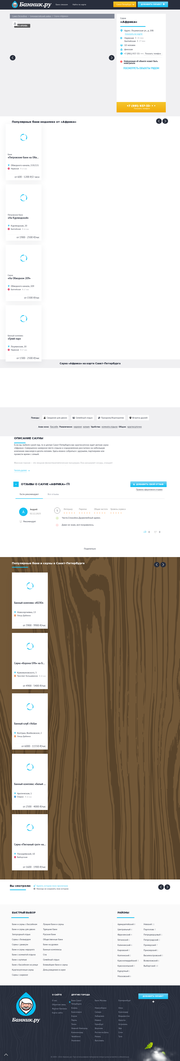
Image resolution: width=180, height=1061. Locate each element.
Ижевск (98, 1020)
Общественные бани (53, 939)
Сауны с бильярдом (21, 939)
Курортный (124, 971)
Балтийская (130, 41)
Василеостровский (153, 955)
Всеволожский (151, 960)
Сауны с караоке (20, 974)
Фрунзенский (125, 934)
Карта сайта (57, 1012)
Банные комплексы (52, 949)
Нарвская (129, 38)
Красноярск (76, 1012)
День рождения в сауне (54, 969)
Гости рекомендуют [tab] (29, 494)
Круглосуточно (134, 426)
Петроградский (152, 939)
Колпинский (124, 955)
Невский (149, 924)
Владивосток (124, 1016)
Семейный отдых (84, 417)
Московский (124, 976)
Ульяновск (75, 1040)
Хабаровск (99, 1016)
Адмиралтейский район (40, 16)
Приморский (151, 945)
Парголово (150, 929)
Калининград (77, 1032)
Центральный (125, 929)
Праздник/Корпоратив (112, 417)
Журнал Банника (59, 1008)
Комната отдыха (110, 426)
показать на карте (133, 34)
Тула (120, 1036)
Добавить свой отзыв (148, 484)
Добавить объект (153, 4)
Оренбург (99, 1024)
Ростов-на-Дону (102, 1032)
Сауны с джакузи (20, 944)
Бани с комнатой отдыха (24, 954)
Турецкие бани (50, 929)
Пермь (74, 1020)
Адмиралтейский (126, 924)
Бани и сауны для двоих (23, 929)
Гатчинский (124, 939)
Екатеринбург (124, 1000)
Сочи (120, 1032)
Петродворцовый (153, 934)
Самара (98, 1012)
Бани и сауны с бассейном (24, 924)
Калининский (125, 945)
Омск (120, 1008)
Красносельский (126, 965)
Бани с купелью (19, 959)
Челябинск (76, 1036)
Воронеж (99, 1028)
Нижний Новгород (79, 1028)
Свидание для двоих (57, 417)
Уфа (120, 1028)
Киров (74, 1016)
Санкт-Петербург (19, 16)
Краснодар (123, 1012)
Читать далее (20, 470)
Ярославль (99, 1040)
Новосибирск (100, 1008)
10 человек (129, 45)
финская (128, 49)
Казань (74, 1008)
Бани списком (62, 4)
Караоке (78, 426)
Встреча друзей (140, 417)
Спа (45, 954)
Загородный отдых (21, 934)
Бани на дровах (50, 944)
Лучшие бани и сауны (53, 924)
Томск (73, 1024)
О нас (54, 1000)
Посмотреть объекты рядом (141, 68)
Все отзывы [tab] (53, 494)
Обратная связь (59, 1004)
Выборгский (151, 965)
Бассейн (54, 426)
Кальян (86, 426)
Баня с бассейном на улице (25, 964)
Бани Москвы (100, 1000)
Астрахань (122, 1024)
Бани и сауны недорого (23, 949)
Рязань (98, 1036)
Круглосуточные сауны (23, 969)
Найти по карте (79, 4)
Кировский (124, 950)
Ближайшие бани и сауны (55, 964)
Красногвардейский (128, 960)
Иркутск (122, 1020)
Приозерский (151, 950)
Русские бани (49, 934)
